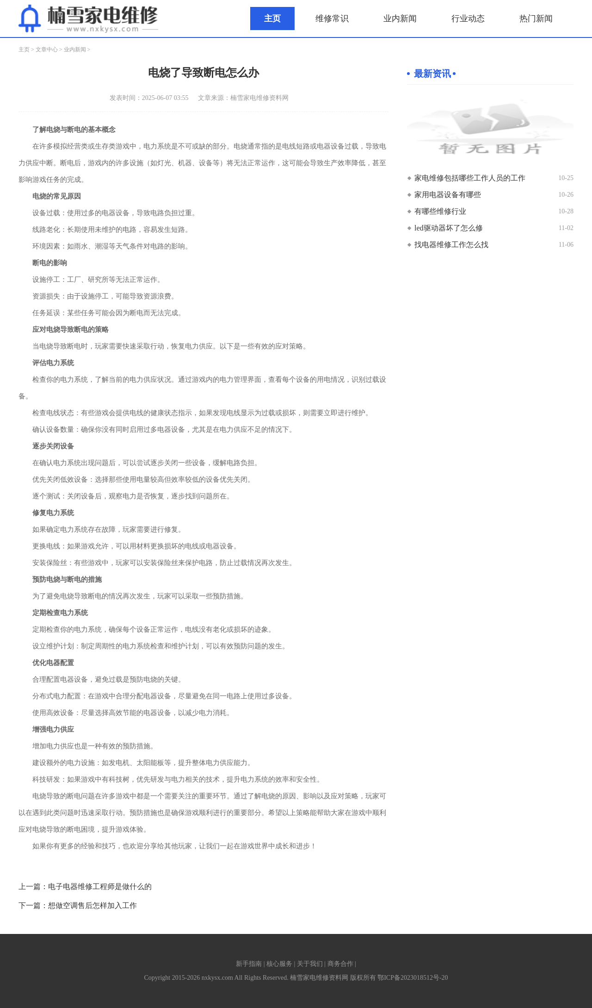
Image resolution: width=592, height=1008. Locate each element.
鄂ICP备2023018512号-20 (412, 977)
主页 (272, 18)
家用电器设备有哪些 (447, 195)
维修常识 (332, 18)
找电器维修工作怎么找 (451, 245)
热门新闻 (536, 18)
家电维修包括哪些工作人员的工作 (469, 178)
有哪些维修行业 (440, 211)
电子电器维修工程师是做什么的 (100, 886)
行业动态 (468, 18)
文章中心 (47, 49)
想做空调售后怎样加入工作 (92, 905)
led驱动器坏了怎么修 (448, 228)
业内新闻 (400, 18)
